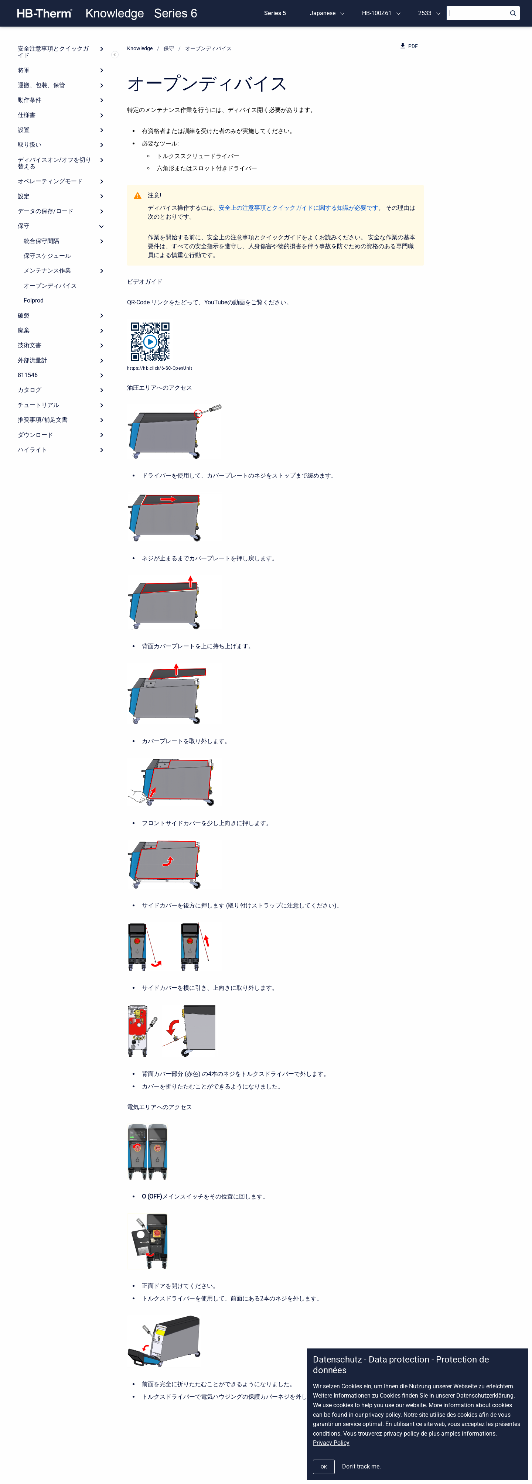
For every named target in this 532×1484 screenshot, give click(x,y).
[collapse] (101, 226)
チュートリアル (38, 404)
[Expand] (101, 48)
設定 (24, 196)
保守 (24, 225)
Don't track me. (361, 1466)
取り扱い (29, 144)
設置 (24, 129)
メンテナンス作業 (47, 270)
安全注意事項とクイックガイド (53, 52)
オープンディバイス (50, 285)
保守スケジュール (47, 255)
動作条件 (29, 99)
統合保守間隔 (41, 241)
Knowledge (140, 48)
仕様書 (26, 115)
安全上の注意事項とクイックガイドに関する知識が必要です (298, 207)
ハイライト (32, 449)
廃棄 (24, 330)
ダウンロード (35, 434)
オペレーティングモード (50, 181)
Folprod (34, 300)
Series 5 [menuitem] (275, 13)
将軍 (24, 70)
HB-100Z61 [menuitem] (377, 13)
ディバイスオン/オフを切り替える (54, 163)
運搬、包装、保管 (41, 85)
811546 (28, 375)
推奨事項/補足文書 (43, 419)
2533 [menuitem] (425, 13)
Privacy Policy (331, 1442)
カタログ (29, 389)
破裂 (24, 315)
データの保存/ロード (46, 211)
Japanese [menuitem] (322, 13)
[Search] (483, 13)
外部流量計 (32, 360)
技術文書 (29, 345)
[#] (324, 1467)
